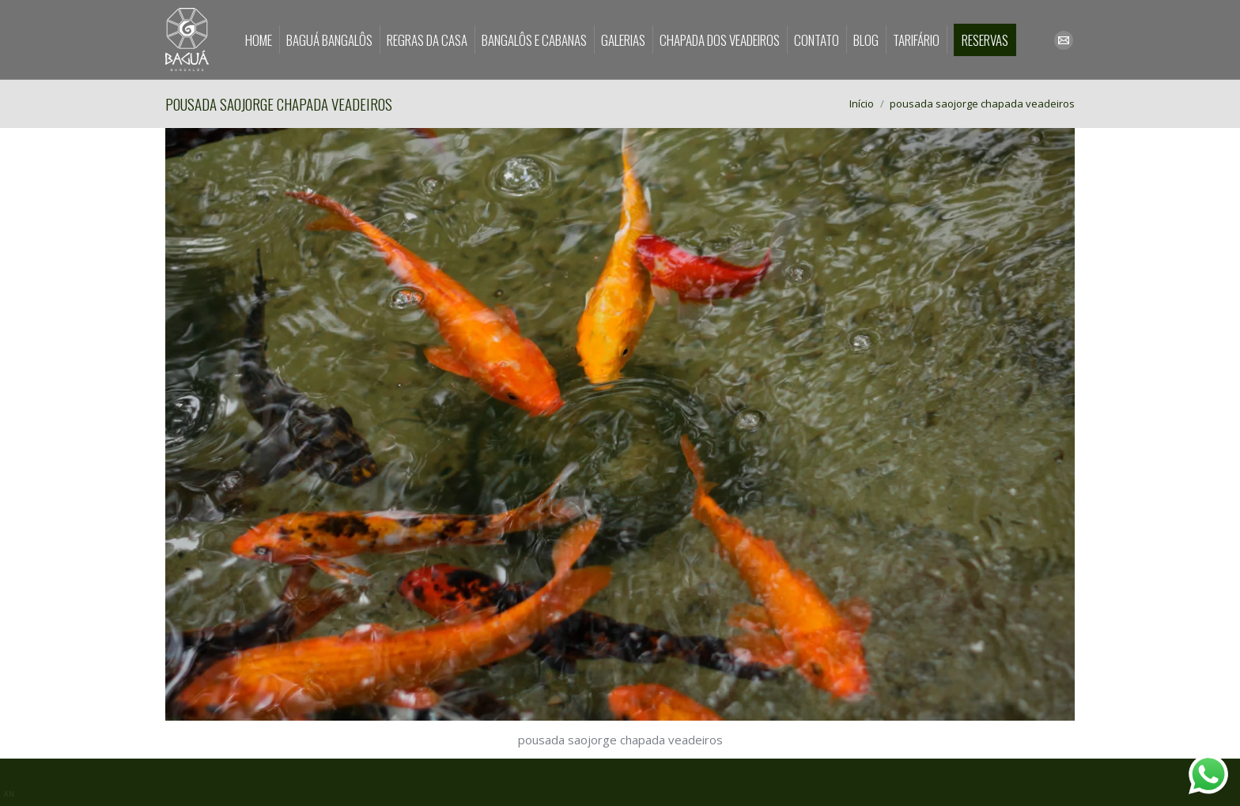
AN (9, 794)
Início (861, 103)
